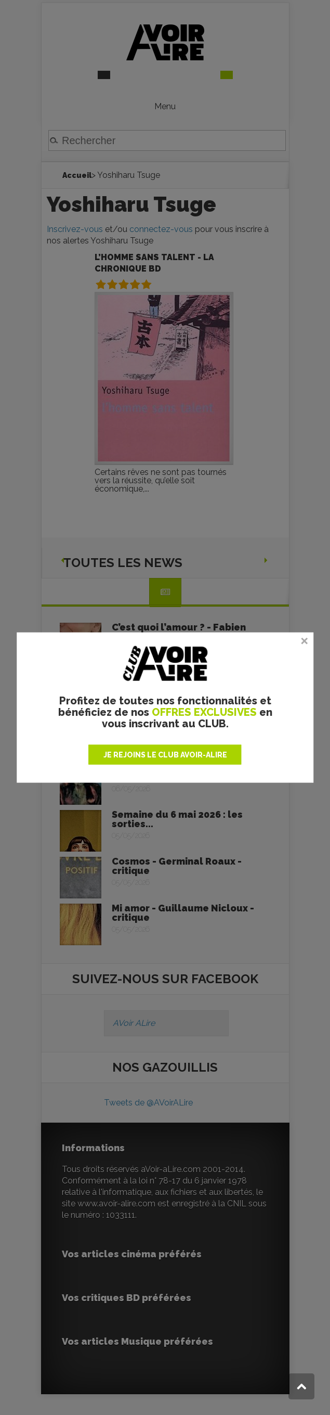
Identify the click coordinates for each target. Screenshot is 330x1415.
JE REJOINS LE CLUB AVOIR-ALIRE (165, 754)
